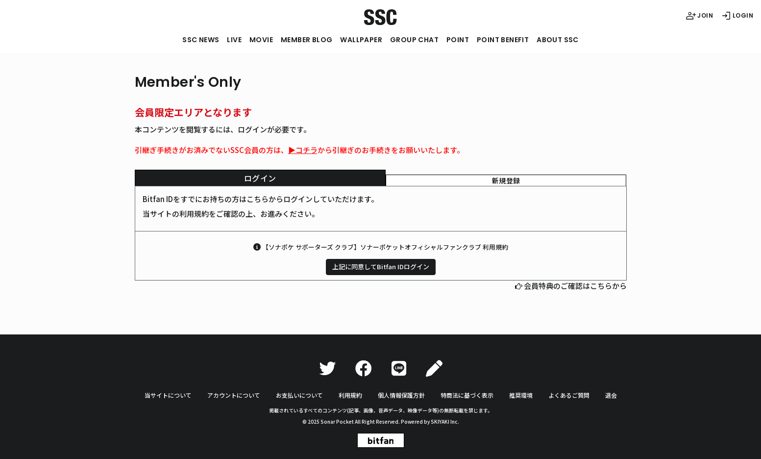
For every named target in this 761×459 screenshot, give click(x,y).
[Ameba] (434, 368)
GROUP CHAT (414, 40)
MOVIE (261, 40)
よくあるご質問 (568, 395)
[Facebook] (363, 368)
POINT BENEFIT (503, 40)
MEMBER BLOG (306, 40)
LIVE (234, 40)
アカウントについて (233, 395)
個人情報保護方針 (401, 395)
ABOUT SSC (558, 40)
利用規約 (350, 395)
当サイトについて (168, 395)
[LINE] (399, 368)
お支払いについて (299, 395)
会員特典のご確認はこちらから (575, 285)
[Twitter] (327, 368)
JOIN (699, 15)
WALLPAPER (361, 40)
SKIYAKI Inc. (445, 421)
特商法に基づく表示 (467, 395)
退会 (611, 395)
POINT (457, 40)
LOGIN (737, 15)
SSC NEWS (200, 40)
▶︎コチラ (303, 150)
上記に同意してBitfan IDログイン (380, 266)
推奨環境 (521, 395)
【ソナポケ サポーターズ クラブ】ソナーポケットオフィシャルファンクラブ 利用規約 (385, 247)
